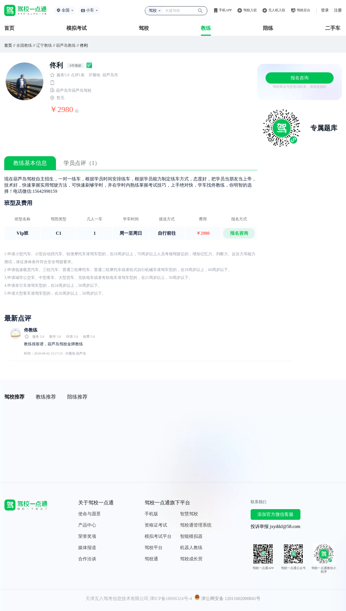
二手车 (332, 28)
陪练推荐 (77, 397)
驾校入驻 (250, 10)
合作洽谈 (87, 558)
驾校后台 (303, 10)
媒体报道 (87, 547)
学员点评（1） (82, 163)
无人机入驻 (276, 10)
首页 (9, 28)
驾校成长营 (191, 558)
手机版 (151, 513)
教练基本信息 (30, 163)
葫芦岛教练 (66, 45)
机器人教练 (191, 547)
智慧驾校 (189, 513)
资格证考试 (156, 525)
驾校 (144, 28)
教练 (206, 28)
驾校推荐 (14, 397)
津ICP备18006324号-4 (171, 598)
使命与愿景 (89, 513)
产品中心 (87, 525)
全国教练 (24, 45)
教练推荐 (46, 397)
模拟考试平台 (158, 536)
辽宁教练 (44, 45)
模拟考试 (76, 28)
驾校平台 (154, 547)
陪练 (268, 28)
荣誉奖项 (87, 536)
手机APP (225, 10)
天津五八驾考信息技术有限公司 (117, 598)
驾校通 (151, 558)
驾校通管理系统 (196, 525)
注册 (338, 10)
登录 (325, 10)
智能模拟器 (191, 536)
